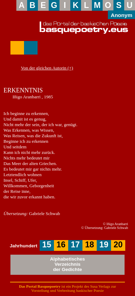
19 (103, 244)
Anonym (121, 15)
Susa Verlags (100, 286)
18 (89, 244)
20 (117, 244)
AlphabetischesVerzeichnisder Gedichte (67, 264)
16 (60, 244)
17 (75, 244)
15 (46, 244)
